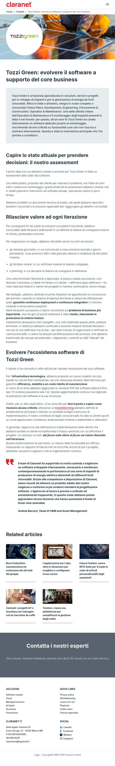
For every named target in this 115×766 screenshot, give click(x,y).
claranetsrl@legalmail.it (17, 741)
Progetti (20, 11)
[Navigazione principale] (107, 4)
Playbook (64, 705)
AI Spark (10, 705)
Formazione (12, 712)
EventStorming (64, 407)
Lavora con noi (67, 702)
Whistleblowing (67, 698)
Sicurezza (11, 709)
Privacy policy (67, 694)
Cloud (9, 698)
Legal (36, 755)
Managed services (15, 702)
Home (10, 11)
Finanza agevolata (69, 712)
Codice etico (66, 709)
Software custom (14, 694)
